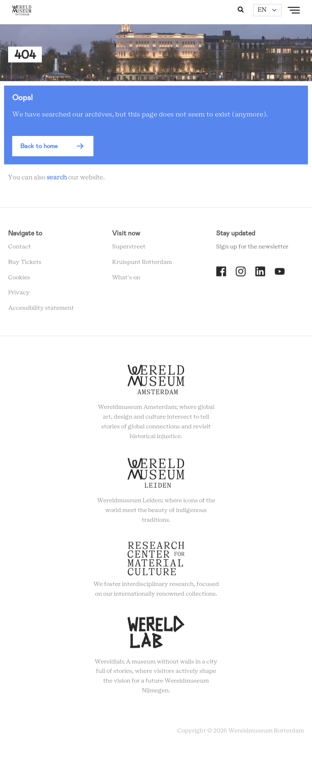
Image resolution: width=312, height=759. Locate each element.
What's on (126, 279)
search (57, 179)
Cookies (19, 279)
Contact (19, 248)
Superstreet (128, 248)
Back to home (39, 148)
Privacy (19, 294)
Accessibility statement (41, 310)
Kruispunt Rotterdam (142, 264)
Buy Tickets (24, 264)
